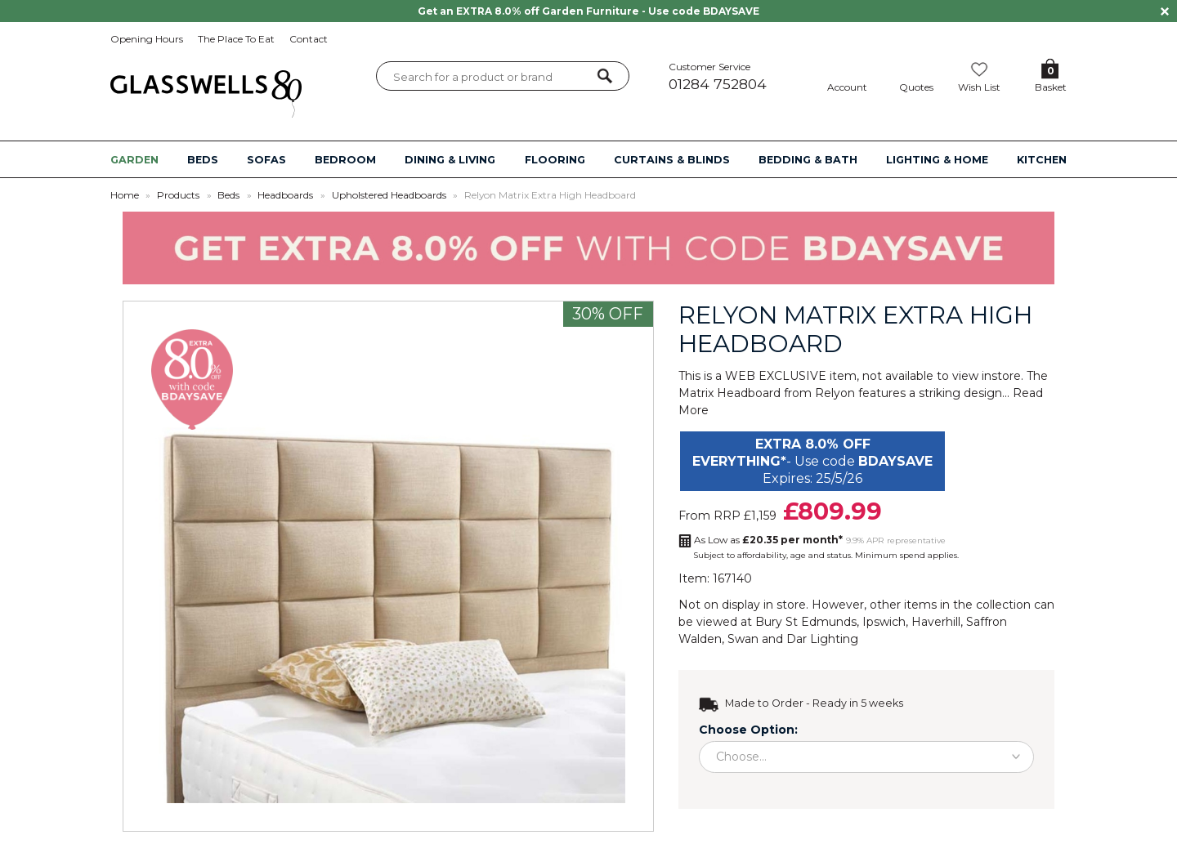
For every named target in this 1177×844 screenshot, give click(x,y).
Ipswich (884, 621)
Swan (743, 639)
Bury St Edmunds (806, 621)
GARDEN (134, 160)
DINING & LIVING (450, 160)
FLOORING (555, 160)
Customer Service (735, 76)
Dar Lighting (822, 639)
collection (1003, 604)
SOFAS (266, 160)
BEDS (202, 160)
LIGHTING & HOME (937, 160)
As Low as (768, 540)
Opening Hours (146, 39)
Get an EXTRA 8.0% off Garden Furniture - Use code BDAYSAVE (588, 11)
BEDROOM (345, 160)
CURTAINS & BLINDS (672, 160)
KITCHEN (1042, 160)
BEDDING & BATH (808, 160)
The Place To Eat (236, 39)
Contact (308, 39)
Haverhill (935, 621)
